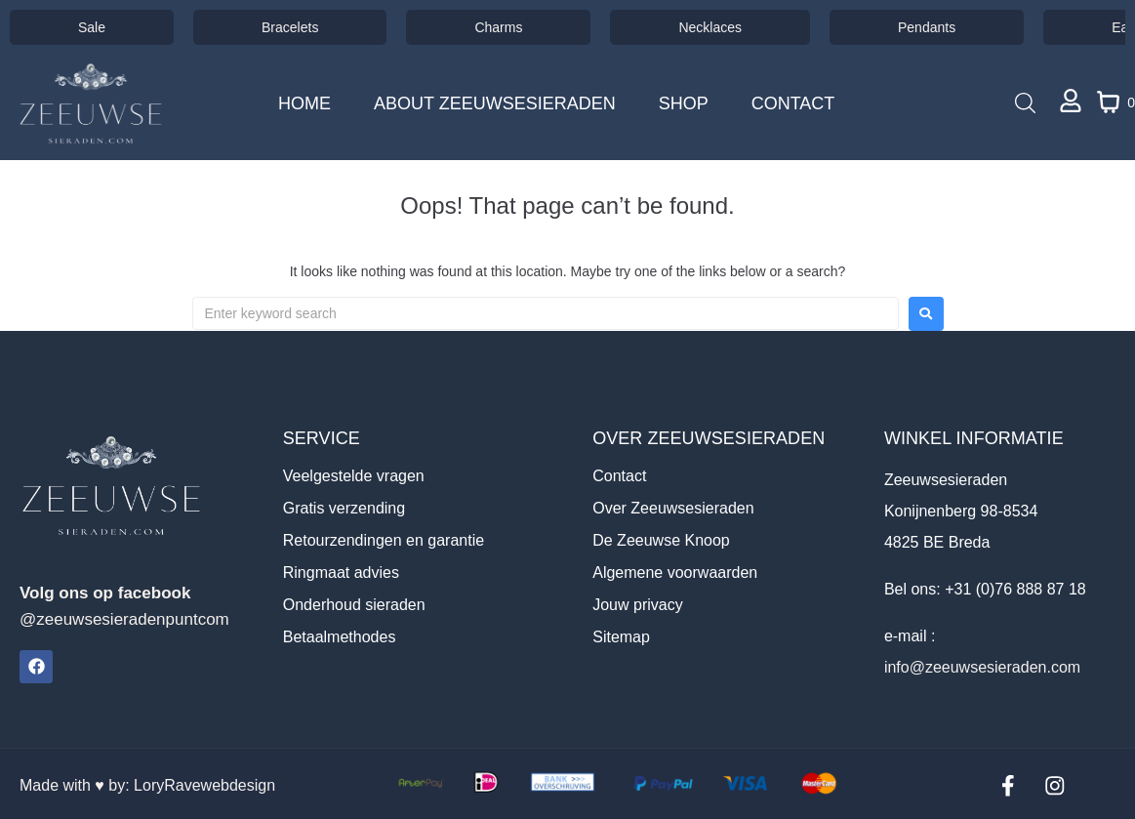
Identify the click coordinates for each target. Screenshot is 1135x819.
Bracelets (290, 27)
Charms (498, 27)
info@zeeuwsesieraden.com (982, 667)
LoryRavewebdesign (204, 784)
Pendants (926, 27)
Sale (91, 27)
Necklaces (710, 27)
